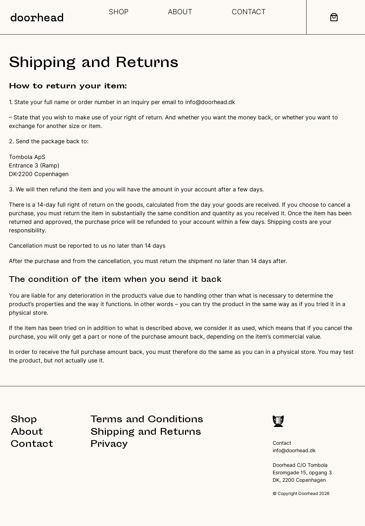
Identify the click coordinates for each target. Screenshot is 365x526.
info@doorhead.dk (210, 101)
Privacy (109, 445)
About (27, 433)
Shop (24, 420)
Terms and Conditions (147, 420)
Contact (32, 445)
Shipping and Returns (146, 433)
